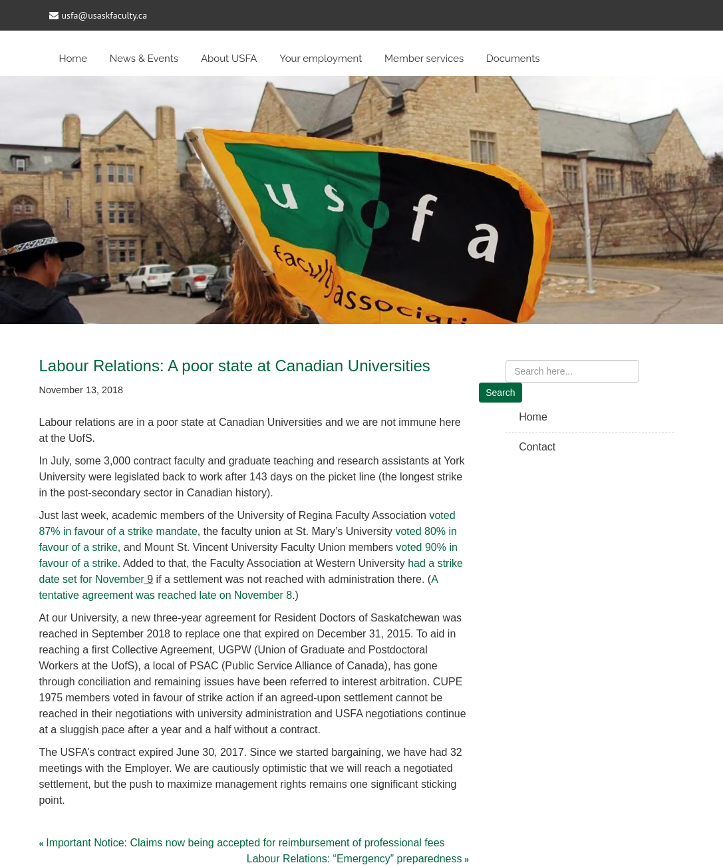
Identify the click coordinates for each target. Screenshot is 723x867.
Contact (537, 446)
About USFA (229, 59)
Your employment (320, 59)
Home (73, 59)
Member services (424, 59)
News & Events (144, 59)
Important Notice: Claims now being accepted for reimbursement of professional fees (245, 842)
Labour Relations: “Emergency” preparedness (354, 858)
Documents (512, 59)
